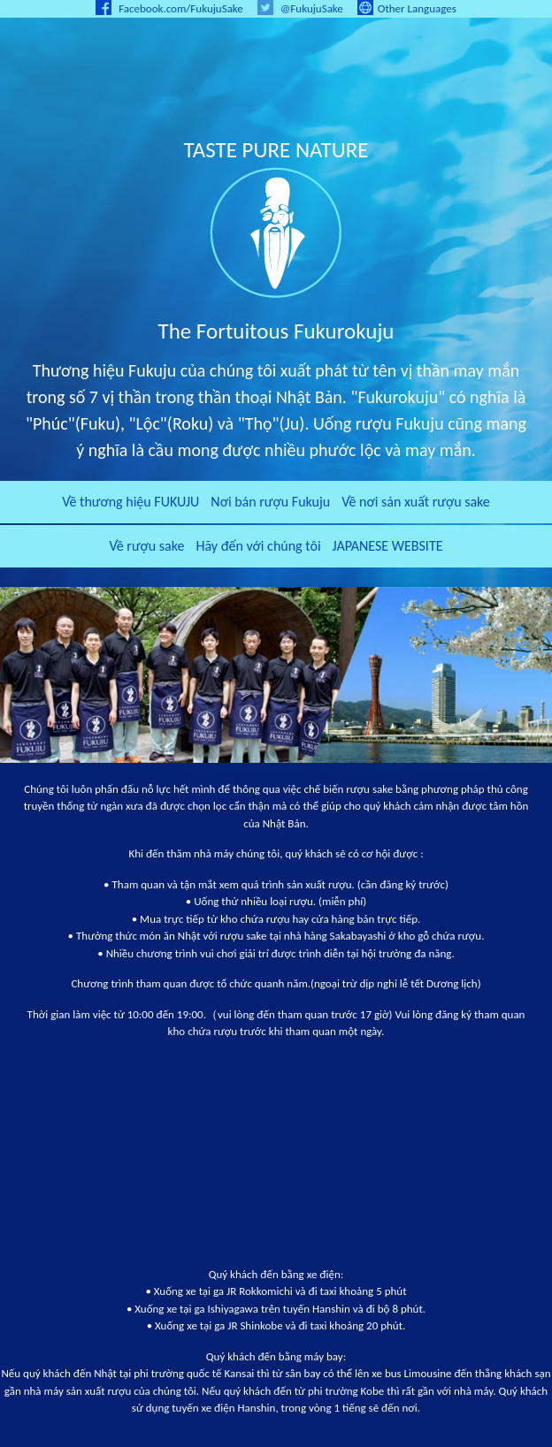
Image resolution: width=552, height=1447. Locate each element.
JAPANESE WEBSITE (388, 545)
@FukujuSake (300, 8)
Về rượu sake (146, 545)
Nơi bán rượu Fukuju (270, 501)
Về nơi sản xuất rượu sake (415, 501)
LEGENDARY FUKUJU (276, 84)
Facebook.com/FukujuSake (169, 8)
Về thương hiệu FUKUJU (130, 501)
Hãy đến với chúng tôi (258, 545)
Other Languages (406, 8)
